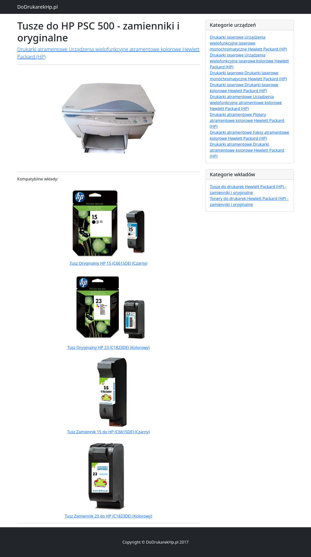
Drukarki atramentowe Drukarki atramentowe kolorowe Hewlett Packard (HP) (247, 150)
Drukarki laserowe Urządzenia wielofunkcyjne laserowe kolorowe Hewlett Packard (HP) (249, 61)
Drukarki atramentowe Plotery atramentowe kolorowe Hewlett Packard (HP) (247, 120)
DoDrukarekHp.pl (37, 6)
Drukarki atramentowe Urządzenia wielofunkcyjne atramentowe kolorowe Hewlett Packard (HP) (246, 102)
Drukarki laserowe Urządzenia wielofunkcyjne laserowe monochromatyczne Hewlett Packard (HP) (248, 43)
